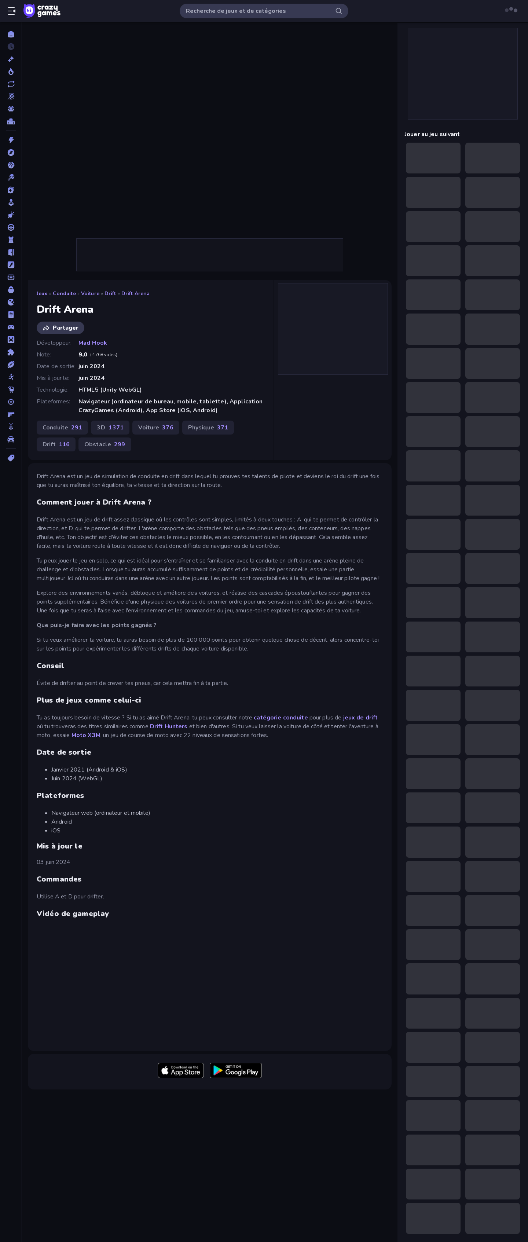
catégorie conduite (281, 718)
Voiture (90, 293)
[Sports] (11, 364)
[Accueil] (11, 34)
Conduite (64, 293)
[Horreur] (11, 289)
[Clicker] (11, 215)
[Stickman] (11, 377)
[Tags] (11, 458)
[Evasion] (11, 252)
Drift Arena (135, 293)
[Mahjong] (11, 314)
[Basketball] (11, 165)
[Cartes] (11, 190)
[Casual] (11, 202)
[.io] (11, 302)
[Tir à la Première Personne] (11, 414)
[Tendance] (11, 71)
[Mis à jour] (11, 84)
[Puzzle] (11, 352)
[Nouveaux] (11, 59)
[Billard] (11, 177)
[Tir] (11, 402)
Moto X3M (86, 735)
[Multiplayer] (11, 109)
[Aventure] (11, 152)
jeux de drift (360, 718)
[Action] (11, 140)
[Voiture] (11, 439)
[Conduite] (11, 227)
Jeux (42, 293)
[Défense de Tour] (11, 240)
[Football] (11, 277)
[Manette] (11, 327)
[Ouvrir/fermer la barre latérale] (12, 11)
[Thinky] (11, 389)
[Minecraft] (11, 339)
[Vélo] (11, 427)
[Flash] (11, 265)
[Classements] (11, 121)
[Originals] (11, 96)
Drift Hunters (168, 726)
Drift (110, 293)
